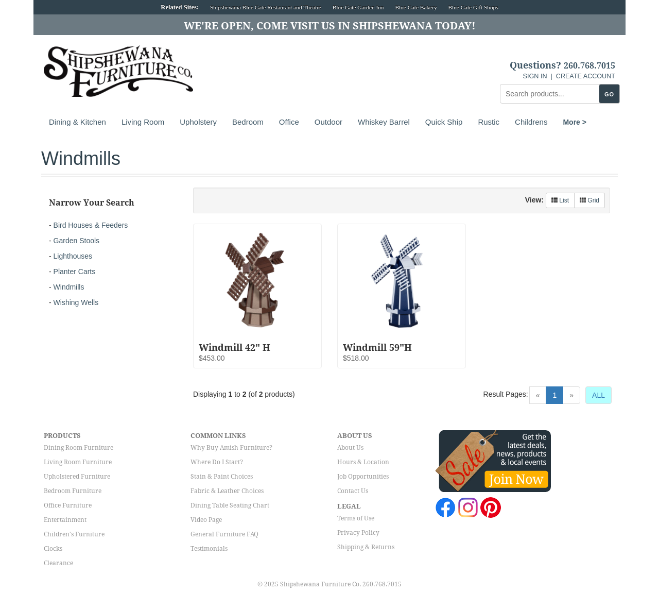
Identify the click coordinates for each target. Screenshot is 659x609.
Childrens (531, 121)
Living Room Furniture (78, 462)
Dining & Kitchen (77, 121)
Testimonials (209, 548)
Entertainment (65, 519)
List (560, 200)
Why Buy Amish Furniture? (231, 447)
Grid (589, 200)
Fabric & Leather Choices (227, 491)
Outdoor (328, 121)
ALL (598, 395)
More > (574, 122)
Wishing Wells (76, 302)
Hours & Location (363, 462)
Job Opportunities (363, 476)
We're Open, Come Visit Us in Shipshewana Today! (330, 26)
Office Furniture (68, 505)
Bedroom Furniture (72, 491)
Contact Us (352, 491)
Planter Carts (75, 271)
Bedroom (248, 121)
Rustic (488, 121)
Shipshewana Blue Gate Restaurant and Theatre (265, 7)
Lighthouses (73, 256)
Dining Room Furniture (78, 447)
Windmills (69, 287)
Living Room (143, 121)
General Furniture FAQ (224, 534)
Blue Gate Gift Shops (473, 7)
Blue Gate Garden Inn (358, 7)
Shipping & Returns (365, 547)
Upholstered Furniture (77, 476)
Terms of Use (355, 518)
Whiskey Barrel (384, 121)
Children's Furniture (74, 534)
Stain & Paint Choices (221, 476)
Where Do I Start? (216, 462)
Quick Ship (444, 121)
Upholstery (198, 121)
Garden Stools (77, 240)
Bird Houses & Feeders (91, 225)
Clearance (58, 563)
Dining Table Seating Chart (229, 505)
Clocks (53, 548)
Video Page (206, 519)
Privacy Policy (358, 532)
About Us (350, 447)
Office (289, 121)
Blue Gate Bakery (416, 7)
